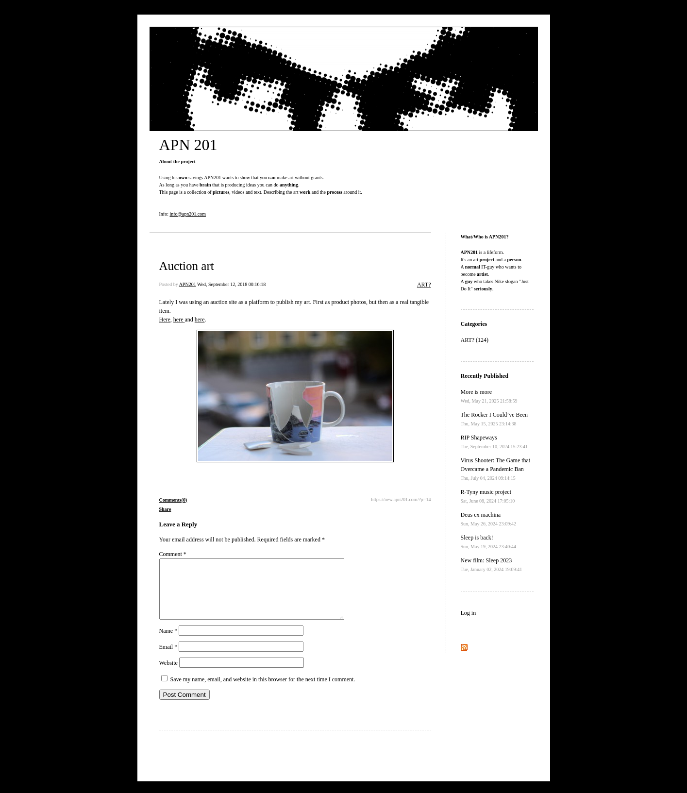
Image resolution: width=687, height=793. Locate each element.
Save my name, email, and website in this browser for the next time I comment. (262, 691)
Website (168, 674)
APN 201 (188, 144)
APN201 (187, 284)
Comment (172, 554)
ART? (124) (475, 340)
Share (165, 509)
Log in (468, 612)
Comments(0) (173, 500)
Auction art (186, 265)
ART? (424, 284)
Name (168, 642)
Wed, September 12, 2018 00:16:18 (231, 284)
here (179, 319)
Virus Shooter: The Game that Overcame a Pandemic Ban (496, 469)
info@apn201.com (187, 214)
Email (168, 658)
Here (164, 319)
